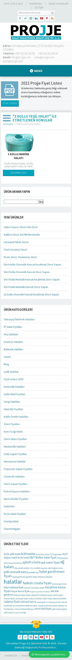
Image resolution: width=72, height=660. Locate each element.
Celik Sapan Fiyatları (15, 454)
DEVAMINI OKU (18, 172)
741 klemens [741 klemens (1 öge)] (62, 558)
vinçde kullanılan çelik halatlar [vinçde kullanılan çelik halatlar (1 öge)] (51, 605)
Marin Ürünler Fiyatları (16, 499)
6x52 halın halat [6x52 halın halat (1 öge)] (43, 554)
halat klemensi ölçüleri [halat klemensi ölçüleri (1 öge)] (42, 577)
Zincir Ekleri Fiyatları (15, 439)
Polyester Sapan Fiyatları (18, 469)
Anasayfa (8, 124)
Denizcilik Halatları (14, 386)
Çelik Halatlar (11, 371)
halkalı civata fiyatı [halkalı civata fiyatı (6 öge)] (37, 583)
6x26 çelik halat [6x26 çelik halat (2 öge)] (12, 554)
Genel (7, 356)
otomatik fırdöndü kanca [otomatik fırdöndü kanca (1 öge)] (41, 595)
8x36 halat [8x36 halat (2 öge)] (23, 557)
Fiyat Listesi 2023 (13, 3)
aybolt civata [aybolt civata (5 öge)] (31, 562)
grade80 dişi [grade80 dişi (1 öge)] (33, 572)
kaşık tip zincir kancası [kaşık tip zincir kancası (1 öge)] (40, 591)
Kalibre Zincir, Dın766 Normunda (22, 234)
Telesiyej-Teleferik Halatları (19, 319)
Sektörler (9, 506)
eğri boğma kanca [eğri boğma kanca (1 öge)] (55, 568)
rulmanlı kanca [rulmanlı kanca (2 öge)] (28, 601)
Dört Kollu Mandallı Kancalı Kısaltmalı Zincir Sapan (32, 279)
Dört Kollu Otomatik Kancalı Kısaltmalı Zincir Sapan (32, 264)
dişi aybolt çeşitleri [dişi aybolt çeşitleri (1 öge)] (22, 568)
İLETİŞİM (39, 7)
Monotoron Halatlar (15, 461)
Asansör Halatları (13, 342)
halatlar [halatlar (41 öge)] (13, 581)
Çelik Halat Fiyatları (14, 394)
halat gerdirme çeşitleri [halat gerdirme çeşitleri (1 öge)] (22, 577)
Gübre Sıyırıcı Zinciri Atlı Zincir (21, 227)
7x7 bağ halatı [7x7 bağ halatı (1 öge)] (56, 554)
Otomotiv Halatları (14, 476)
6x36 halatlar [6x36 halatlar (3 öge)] (28, 554)
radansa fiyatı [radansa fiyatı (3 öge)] (12, 601)
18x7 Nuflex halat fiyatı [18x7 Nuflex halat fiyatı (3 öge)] (43, 557)
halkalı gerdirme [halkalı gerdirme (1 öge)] (59, 584)
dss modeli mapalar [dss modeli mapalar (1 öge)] (39, 568)
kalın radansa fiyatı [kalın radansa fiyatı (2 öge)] (14, 587)
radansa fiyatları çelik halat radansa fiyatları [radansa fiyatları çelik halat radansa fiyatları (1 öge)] (47, 598)
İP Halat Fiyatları (13, 327)
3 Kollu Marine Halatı (18, 156)
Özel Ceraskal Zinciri (15, 249)
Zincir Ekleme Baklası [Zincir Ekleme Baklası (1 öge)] (24, 609)
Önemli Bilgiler (12, 529)
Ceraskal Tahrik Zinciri (16, 242)
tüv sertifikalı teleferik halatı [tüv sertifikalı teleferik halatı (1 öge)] (25, 605)
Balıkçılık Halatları (13, 349)
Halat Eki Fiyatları (13, 409)
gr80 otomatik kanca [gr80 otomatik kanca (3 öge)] (16, 572)
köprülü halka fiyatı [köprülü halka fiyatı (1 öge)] (22, 595)
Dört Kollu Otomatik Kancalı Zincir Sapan (27, 272)
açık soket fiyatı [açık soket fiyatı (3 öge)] (50, 562)
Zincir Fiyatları (12, 424)
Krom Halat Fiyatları (15, 514)
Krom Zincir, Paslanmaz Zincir (20, 257)
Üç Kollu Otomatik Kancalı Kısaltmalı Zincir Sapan (31, 294)
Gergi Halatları (12, 401)
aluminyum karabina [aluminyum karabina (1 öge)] (13, 563)
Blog (6, 364)
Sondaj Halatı (11, 521)
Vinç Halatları (11, 334)
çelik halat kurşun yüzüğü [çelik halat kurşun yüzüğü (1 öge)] (15, 612)
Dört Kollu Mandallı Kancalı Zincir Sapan (26, 287)
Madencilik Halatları (15, 446)
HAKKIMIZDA (10, 655)
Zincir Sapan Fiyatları (15, 484)
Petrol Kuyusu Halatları (17, 491)
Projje (22, 643)
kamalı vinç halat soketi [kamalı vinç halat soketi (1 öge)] (34, 588)
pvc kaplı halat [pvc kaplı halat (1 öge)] (22, 598)
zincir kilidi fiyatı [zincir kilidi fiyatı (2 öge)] (42, 608)
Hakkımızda (35, 3)
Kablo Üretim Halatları (16, 416)
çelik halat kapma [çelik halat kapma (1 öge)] (59, 609)
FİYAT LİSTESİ (10, 103)
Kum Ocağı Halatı (13, 431)
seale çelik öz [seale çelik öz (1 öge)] (42, 602)
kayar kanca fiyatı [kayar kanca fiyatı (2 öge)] (21, 591)
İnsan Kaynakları (58, 3)
